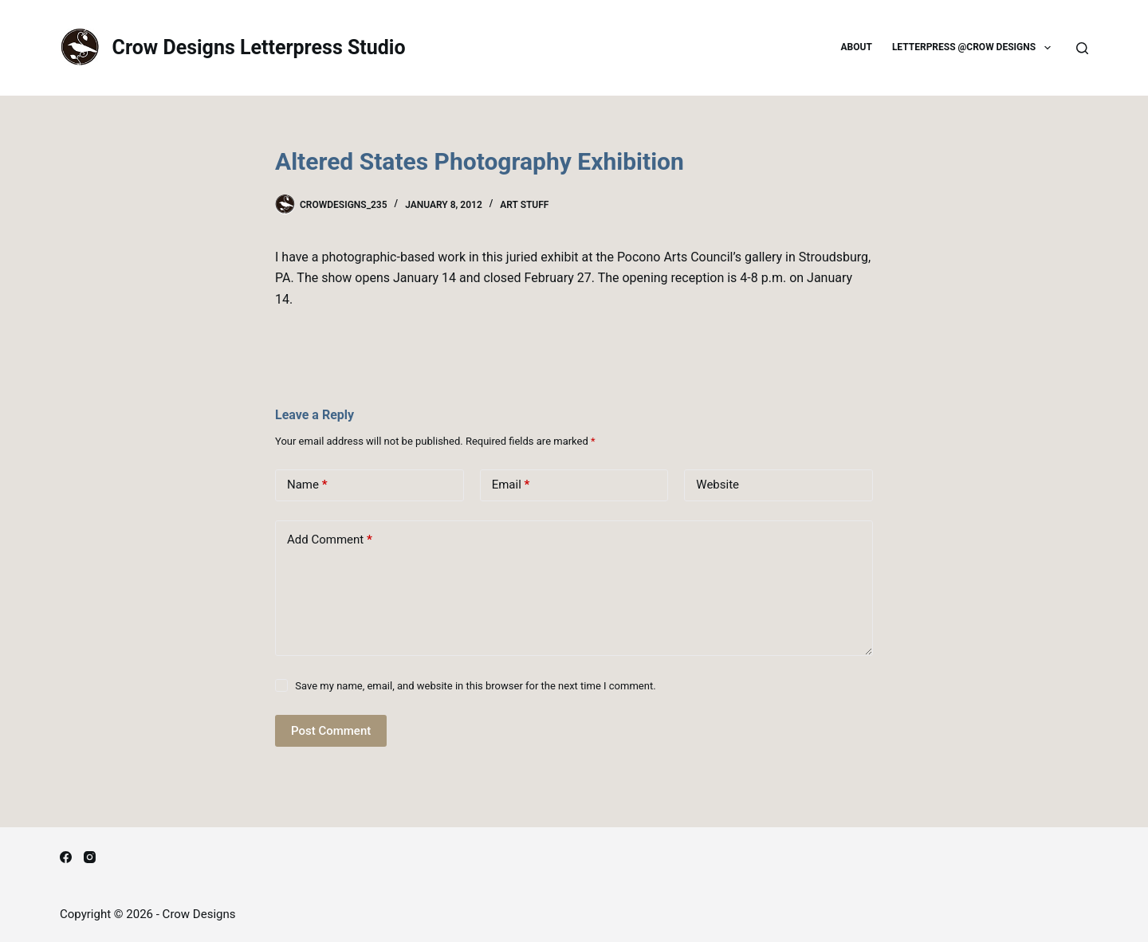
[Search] (1082, 48)
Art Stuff (524, 204)
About (856, 47)
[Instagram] (90, 857)
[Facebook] (66, 857)
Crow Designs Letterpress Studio (259, 47)
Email (511, 485)
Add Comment (329, 540)
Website (717, 484)
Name (307, 485)
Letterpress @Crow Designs (974, 47)
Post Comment (331, 731)
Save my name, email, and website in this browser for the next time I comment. (475, 686)
